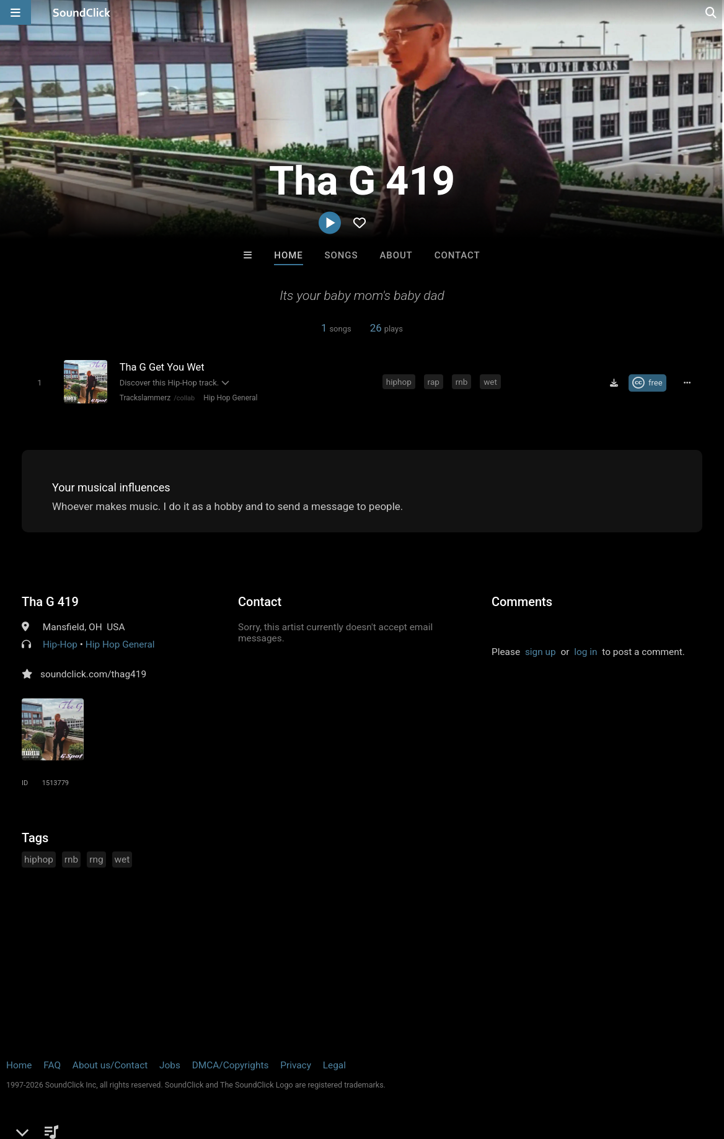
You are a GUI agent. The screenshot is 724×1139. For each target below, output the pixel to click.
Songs (341, 255)
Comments (522, 601)
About (395, 255)
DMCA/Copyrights (230, 1065)
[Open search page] (711, 12)
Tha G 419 (50, 601)
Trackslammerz (145, 398)
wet (490, 382)
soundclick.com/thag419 (93, 674)
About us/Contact (110, 1065)
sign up (540, 651)
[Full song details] (687, 383)
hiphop (399, 382)
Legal (334, 1065)
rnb (462, 382)
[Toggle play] (39, 382)
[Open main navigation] (15, 12)
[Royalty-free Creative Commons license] (647, 383)
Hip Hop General (230, 398)
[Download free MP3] (613, 383)
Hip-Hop (60, 644)
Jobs (169, 1065)
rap (433, 382)
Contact (457, 255)
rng (96, 859)
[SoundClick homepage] (82, 12)
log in (585, 651)
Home (288, 255)
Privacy (295, 1065)
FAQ (52, 1065)
